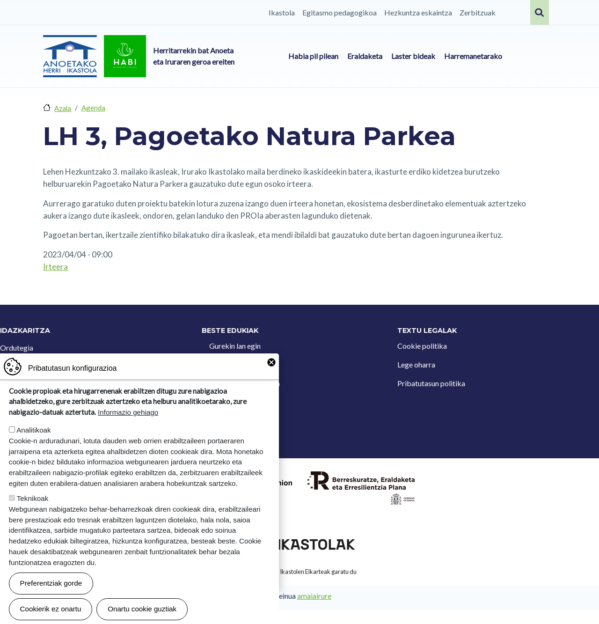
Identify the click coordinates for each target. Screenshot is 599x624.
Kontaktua (226, 364)
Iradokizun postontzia (244, 383)
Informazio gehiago (128, 413)
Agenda (93, 107)
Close (271, 362)
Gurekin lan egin (235, 345)
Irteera (55, 267)
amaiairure (314, 596)
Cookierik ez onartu (50, 609)
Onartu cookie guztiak (142, 609)
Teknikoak (33, 499)
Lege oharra (416, 364)
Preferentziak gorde (51, 583)
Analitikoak (33, 430)
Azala (62, 108)
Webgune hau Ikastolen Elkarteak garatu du (299, 571)
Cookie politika (422, 345)
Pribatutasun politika (431, 383)
